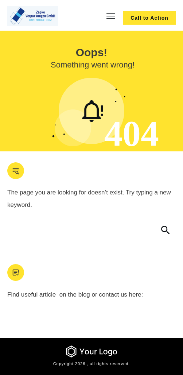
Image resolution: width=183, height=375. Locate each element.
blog (84, 294)
